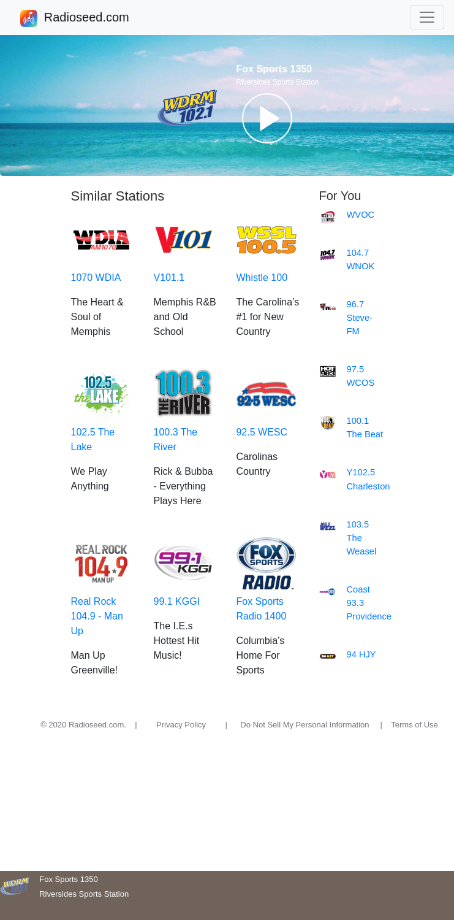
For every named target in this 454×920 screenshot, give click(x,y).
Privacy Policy (181, 724)
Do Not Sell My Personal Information (304, 724)
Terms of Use (414, 724)
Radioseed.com (86, 18)
